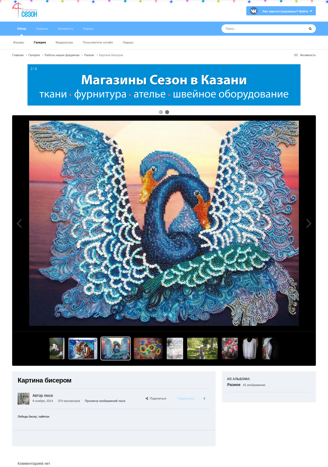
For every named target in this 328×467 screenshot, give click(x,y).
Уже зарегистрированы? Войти (287, 11)
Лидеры (128, 42)
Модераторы (64, 42)
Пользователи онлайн (98, 42)
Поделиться (156, 398)
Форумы (18, 42)
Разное (234, 385)
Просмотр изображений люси (105, 400)
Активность (65, 28)
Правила (42, 28)
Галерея (40, 42)
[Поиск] (253, 28)
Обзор (21, 31)
